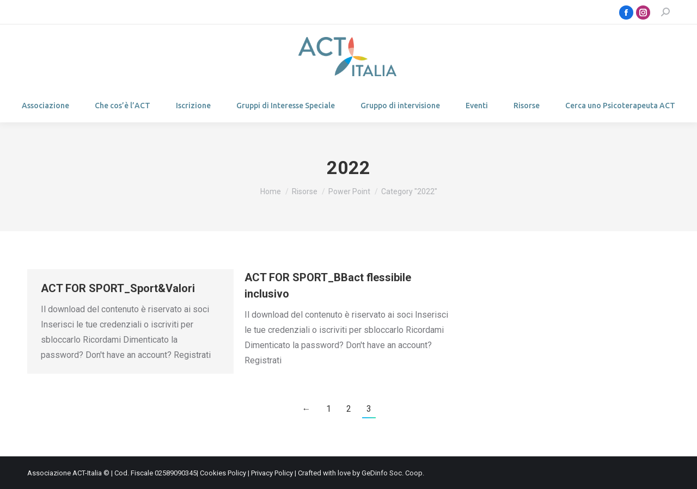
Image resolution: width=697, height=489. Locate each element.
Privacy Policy (272, 473)
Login (53, 12)
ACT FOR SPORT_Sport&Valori (118, 288)
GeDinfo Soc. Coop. (393, 473)
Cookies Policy (223, 473)
